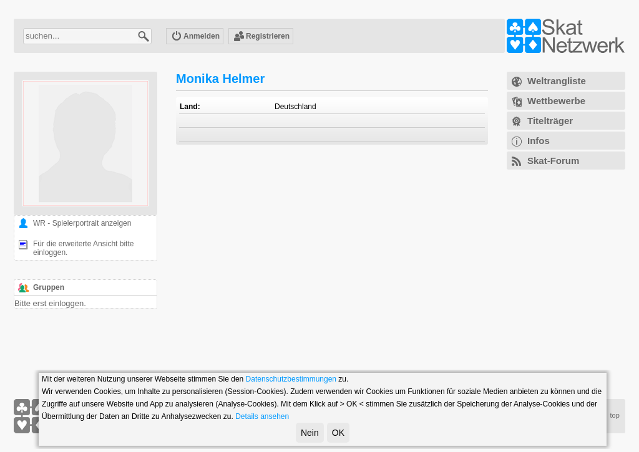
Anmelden (195, 37)
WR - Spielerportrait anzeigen (82, 223)
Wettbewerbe (556, 100)
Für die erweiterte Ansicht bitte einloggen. (83, 248)
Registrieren (261, 37)
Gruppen (48, 287)
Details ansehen (262, 416)
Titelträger (550, 120)
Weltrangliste (556, 80)
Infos (538, 140)
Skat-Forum (553, 160)
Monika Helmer (220, 78)
